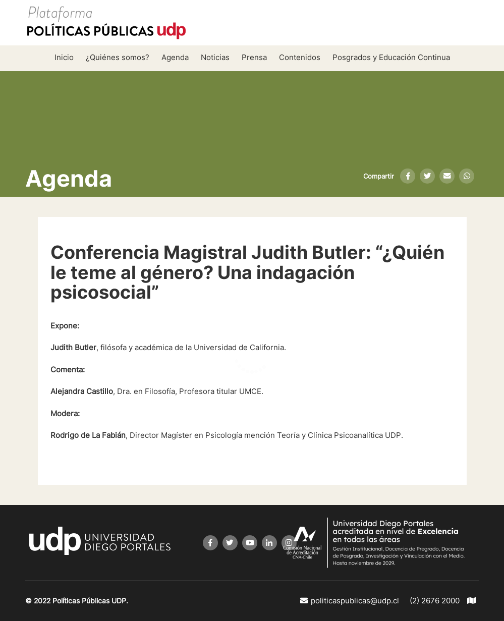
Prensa (254, 57)
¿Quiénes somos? (117, 57)
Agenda (175, 57)
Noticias (215, 57)
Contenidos (299, 57)
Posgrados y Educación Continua (391, 57)
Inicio (64, 57)
